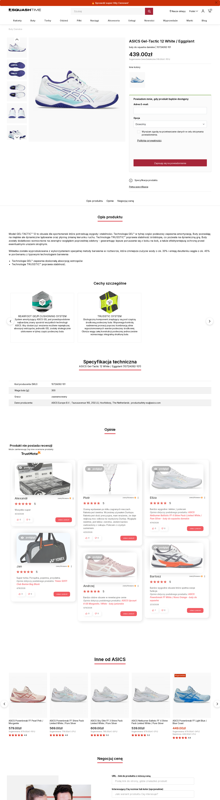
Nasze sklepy (178, 11)
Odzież (64, 20)
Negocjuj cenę (125, 200)
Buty (32, 20)
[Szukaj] (149, 11)
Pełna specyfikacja (138, 186)
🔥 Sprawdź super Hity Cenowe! (110, 3)
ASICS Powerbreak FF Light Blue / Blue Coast (190, 722)
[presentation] (157, 151)
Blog (204, 20)
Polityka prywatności (149, 140)
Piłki (79, 20)
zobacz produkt (62, 521)
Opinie (110, 200)
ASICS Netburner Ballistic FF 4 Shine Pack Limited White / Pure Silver (150, 722)
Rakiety (17, 20)
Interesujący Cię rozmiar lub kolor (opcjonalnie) (137, 789)
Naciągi (94, 20)
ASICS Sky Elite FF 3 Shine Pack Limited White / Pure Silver (107, 722)
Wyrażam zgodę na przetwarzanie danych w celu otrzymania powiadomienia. (173, 133)
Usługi (132, 20)
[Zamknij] (216, 2)
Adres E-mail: (141, 104)
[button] (27, 469)
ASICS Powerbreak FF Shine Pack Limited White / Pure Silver (67, 722)
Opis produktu (94, 200)
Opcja (137, 118)
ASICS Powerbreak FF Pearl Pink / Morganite (26, 722)
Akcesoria (114, 20)
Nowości (149, 20)
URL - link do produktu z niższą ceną (131, 776)
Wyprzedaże (170, 20)
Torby (47, 20)
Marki (190, 20)
